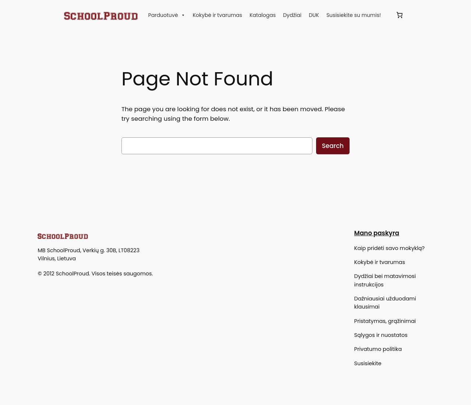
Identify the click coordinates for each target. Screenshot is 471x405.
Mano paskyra (376, 233)
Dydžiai (292, 15)
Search (333, 145)
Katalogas (262, 15)
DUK (314, 15)
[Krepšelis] (399, 15)
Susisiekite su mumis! (353, 15)
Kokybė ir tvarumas (217, 15)
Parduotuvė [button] (166, 15)
